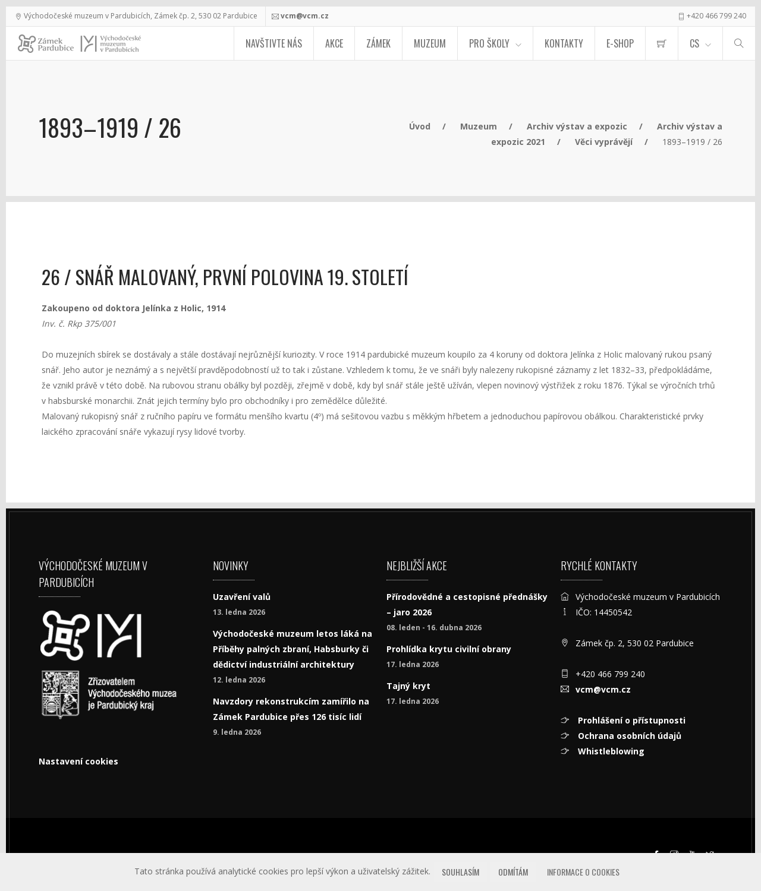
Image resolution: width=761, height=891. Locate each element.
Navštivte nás (274, 43)
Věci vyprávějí (604, 141)
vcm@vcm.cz (305, 16)
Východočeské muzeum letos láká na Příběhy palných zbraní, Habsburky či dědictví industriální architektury (292, 649)
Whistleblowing (610, 751)
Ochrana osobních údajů (628, 735)
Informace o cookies (583, 871)
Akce (334, 43)
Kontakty (564, 43)
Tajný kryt (408, 685)
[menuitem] (661, 43)
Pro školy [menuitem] (489, 43)
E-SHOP (620, 43)
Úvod (419, 126)
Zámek (378, 43)
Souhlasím (460, 871)
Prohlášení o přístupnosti (630, 720)
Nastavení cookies (78, 761)
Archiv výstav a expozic (577, 126)
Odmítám (513, 871)
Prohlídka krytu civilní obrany (448, 649)
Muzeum (430, 43)
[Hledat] (739, 43)
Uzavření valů (242, 596)
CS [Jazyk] (694, 43)
